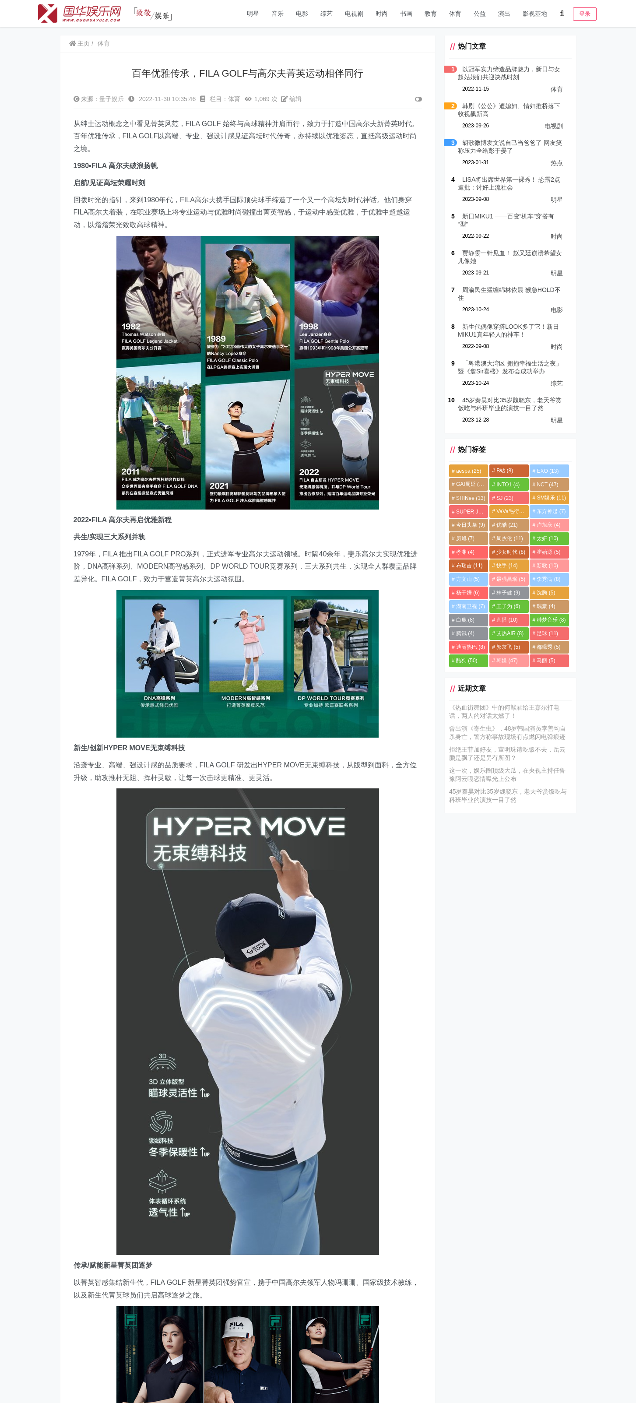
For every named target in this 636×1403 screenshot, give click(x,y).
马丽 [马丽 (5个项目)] (546, 661)
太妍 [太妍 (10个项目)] (547, 538)
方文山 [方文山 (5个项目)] (468, 579)
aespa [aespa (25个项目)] (468, 471)
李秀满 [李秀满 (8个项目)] (548, 579)
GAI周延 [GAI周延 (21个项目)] (471, 484)
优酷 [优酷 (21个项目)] (507, 525)
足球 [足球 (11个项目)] (547, 633)
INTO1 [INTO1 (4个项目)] (508, 485)
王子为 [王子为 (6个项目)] (508, 606)
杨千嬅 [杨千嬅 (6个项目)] (468, 593)
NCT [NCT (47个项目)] (547, 485)
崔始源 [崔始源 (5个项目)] (548, 552)
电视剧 (354, 13)
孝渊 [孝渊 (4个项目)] (465, 552)
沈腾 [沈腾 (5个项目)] (546, 593)
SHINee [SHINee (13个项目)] (470, 498)
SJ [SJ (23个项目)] (504, 498)
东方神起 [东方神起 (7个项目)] (551, 511)
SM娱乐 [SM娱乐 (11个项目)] (551, 498)
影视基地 (535, 13)
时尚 (382, 13)
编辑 (291, 98)
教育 (431, 13)
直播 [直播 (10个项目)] (507, 620)
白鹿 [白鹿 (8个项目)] (465, 620)
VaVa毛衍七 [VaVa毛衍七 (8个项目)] (512, 511)
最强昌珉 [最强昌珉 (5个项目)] (510, 579)
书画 (406, 13)
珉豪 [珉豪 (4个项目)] (546, 606)
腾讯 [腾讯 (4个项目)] (465, 633)
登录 (584, 14)
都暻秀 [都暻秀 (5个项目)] (548, 647)
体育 (455, 13)
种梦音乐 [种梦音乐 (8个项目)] (551, 620)
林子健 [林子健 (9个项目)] (508, 593)
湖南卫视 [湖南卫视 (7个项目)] (470, 606)
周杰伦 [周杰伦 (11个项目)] (509, 538)
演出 (504, 13)
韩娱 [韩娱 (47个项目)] (507, 661)
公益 (480, 13)
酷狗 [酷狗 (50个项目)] (467, 661)
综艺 (326, 13)
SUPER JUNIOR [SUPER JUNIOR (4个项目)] (472, 512)
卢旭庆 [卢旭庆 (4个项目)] (548, 525)
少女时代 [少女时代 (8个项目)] (510, 552)
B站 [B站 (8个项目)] (504, 471)
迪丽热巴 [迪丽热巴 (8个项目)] (470, 647)
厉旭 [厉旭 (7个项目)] (465, 538)
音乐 (277, 13)
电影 (302, 13)
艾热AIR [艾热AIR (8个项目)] (510, 633)
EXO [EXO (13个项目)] (548, 471)
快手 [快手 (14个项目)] (507, 566)
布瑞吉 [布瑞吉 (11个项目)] (469, 566)
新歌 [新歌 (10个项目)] (547, 566)
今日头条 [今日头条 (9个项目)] (470, 525)
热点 (557, 162)
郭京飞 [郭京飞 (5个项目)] (508, 647)
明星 (253, 13)
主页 (79, 43)
